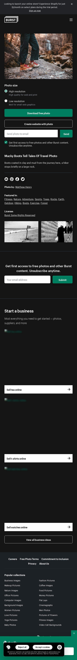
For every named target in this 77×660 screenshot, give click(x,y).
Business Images (12, 580)
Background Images (13, 605)
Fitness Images (46, 619)
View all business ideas (38, 539)
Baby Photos (10, 624)
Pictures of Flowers (48, 615)
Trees (46, 199)
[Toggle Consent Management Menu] (8, 647)
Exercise (34, 203)
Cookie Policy (53, 653)
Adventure (27, 199)
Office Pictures (11, 595)
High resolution (17, 91)
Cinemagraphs (46, 605)
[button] (8, 647)
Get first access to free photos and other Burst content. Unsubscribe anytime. (36, 144)
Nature (17, 199)
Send (66, 134)
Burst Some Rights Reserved (19, 215)
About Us (44, 563)
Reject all (22, 647)
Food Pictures (45, 590)
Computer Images (12, 600)
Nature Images (11, 590)
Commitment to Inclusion (55, 559)
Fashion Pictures (47, 580)
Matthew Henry (23, 187)
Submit (62, 279)
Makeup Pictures (12, 585)
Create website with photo (38, 124)
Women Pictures (12, 610)
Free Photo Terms (29, 559)
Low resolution (17, 101)
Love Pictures (10, 615)
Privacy (32, 563)
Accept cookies (42, 647)
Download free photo (38, 113)
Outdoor (8, 203)
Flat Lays (43, 600)
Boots (26, 203)
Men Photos (44, 610)
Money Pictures (46, 595)
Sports (38, 199)
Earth (61, 199)
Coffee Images (46, 585)
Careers (12, 559)
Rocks (53, 199)
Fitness (8, 199)
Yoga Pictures (10, 619)
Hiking (18, 203)
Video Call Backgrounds (50, 624)
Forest (44, 203)
